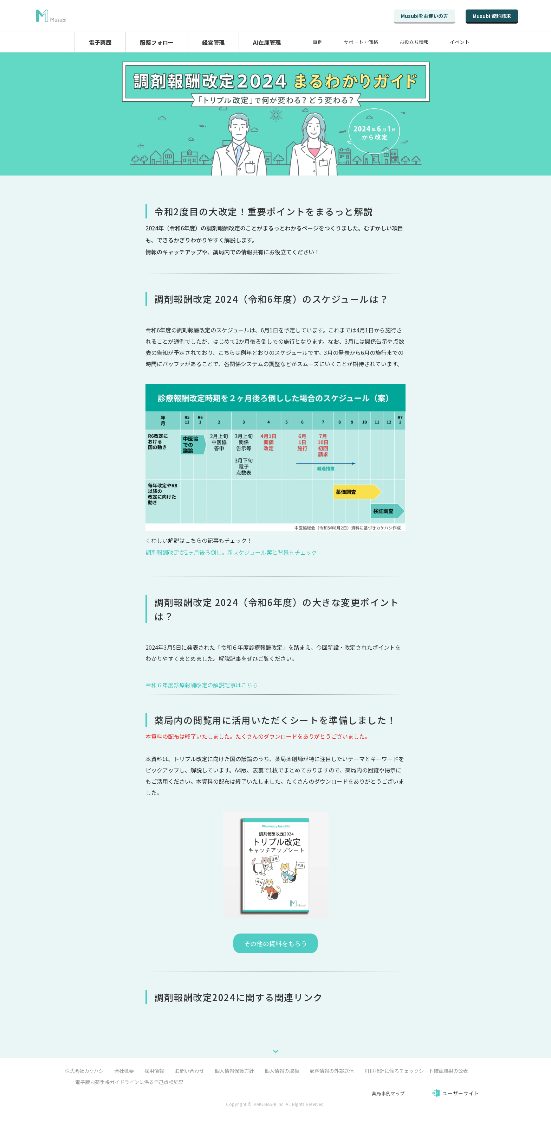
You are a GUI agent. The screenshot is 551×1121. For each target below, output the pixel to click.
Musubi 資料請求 (492, 15)
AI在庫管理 (267, 42)
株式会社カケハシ (84, 1070)
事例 (318, 41)
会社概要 (124, 1070)
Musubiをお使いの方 (424, 15)
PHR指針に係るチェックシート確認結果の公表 (416, 1070)
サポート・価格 (361, 41)
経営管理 (213, 42)
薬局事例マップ (388, 1093)
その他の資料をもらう (275, 943)
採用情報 (154, 1070)
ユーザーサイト (461, 1093)
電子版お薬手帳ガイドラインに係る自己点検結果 (129, 1081)
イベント (459, 41)
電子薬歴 (100, 42)
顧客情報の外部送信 (332, 1070)
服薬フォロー (157, 42)
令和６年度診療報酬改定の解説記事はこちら (201, 685)
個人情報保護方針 (234, 1070)
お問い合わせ (189, 1070)
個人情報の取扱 (282, 1070)
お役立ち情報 (414, 41)
